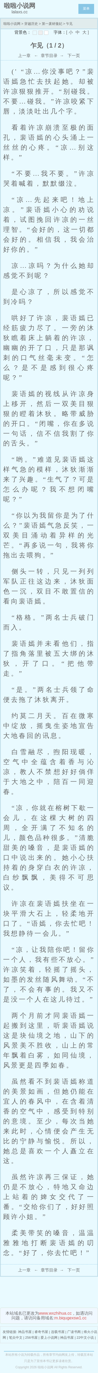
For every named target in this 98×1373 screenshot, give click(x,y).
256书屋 (31, 1338)
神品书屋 (25, 1332)
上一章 (24, 55)
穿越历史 (31, 24)
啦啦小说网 (11, 24)
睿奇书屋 (41, 1332)
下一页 (73, 55)
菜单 (86, 8)
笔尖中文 (15, 1338)
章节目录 (49, 55)
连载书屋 (58, 1332)
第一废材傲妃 (52, 24)
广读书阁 (74, 1332)
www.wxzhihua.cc (55, 1313)
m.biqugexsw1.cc (70, 1318)
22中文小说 (85, 1338)
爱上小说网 (49, 1338)
